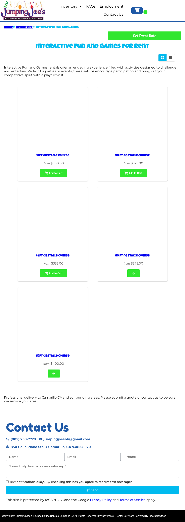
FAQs (91, 6)
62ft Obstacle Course (53, 356)
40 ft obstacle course (132, 155)
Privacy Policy (101, 500)
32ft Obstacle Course (52, 155)
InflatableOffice (157, 515)
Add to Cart (53, 173)
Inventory (71, 6)
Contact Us (113, 14)
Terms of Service (133, 500)
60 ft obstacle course (132, 255)
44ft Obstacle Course (53, 255)
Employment (111, 6)
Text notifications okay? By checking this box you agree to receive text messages (70, 482)
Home (8, 27)
